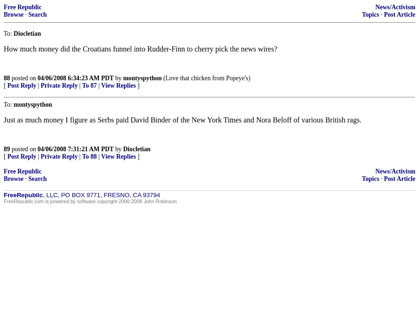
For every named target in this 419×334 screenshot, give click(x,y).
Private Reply (59, 85)
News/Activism (395, 7)
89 (7, 149)
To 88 (89, 156)
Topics (370, 14)
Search (37, 14)
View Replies (118, 85)
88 (7, 78)
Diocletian (137, 149)
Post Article (399, 14)
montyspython (142, 78)
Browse (14, 14)
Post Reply (21, 85)
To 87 (89, 85)
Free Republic (23, 7)
